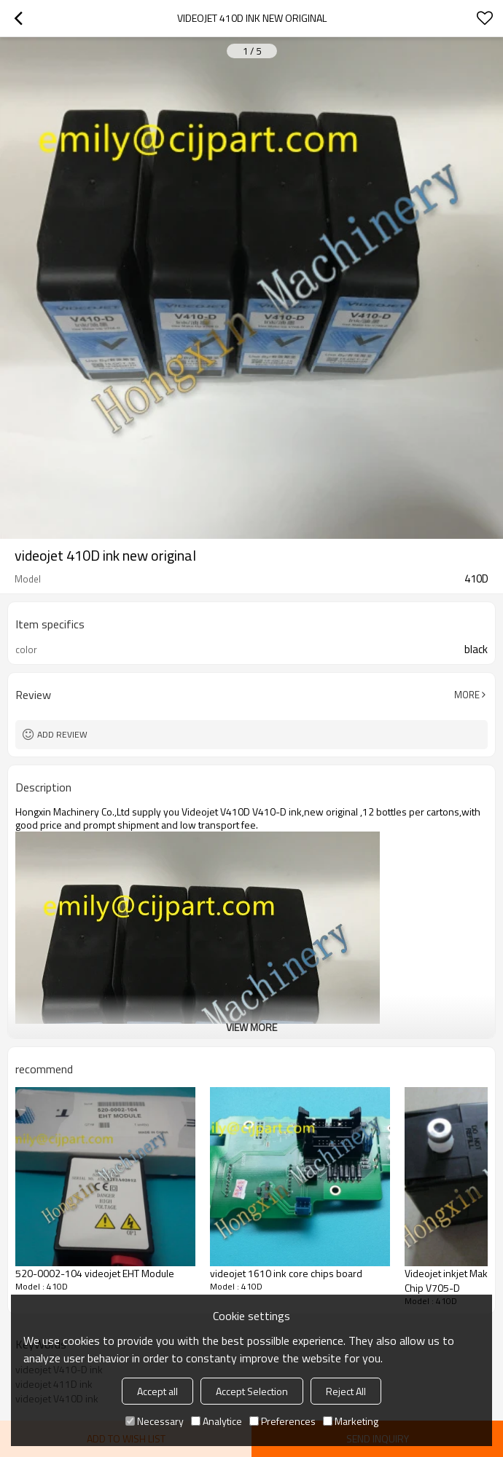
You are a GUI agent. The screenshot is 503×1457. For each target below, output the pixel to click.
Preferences (282, 1421)
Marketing (350, 1421)
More (467, 694)
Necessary (154, 1421)
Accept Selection (252, 1391)
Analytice (216, 1421)
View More (251, 1027)
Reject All (346, 1391)
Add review (62, 734)
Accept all (157, 1391)
